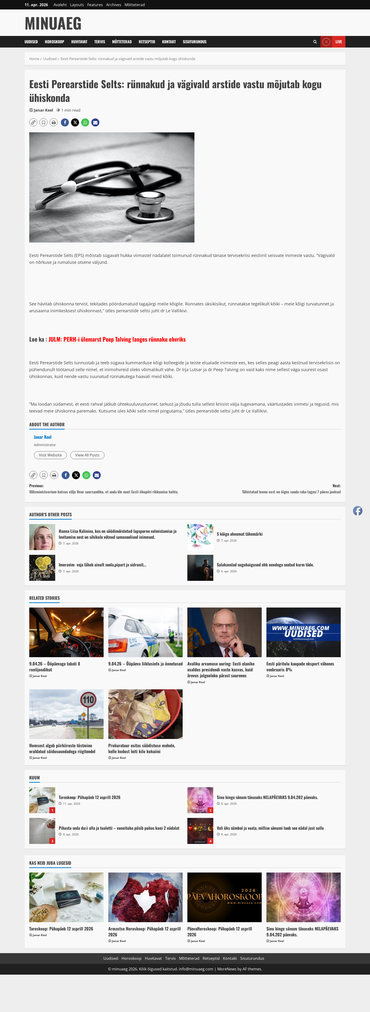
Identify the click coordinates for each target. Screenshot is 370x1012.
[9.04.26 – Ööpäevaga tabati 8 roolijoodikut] (66, 632)
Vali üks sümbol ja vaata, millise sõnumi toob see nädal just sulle (200, 831)
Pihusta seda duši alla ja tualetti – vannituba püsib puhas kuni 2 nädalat (42, 831)
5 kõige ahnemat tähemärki (200, 537)
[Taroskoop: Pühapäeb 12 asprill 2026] (66, 897)
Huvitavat (79, 41)
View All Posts (87, 455)
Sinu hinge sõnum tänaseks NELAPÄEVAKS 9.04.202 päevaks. (200, 800)
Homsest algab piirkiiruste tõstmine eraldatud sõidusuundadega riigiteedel (62, 748)
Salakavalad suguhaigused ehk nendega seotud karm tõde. (200, 568)
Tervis (99, 41)
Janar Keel (43, 110)
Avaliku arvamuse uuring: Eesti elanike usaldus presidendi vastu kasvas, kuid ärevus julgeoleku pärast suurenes (220, 669)
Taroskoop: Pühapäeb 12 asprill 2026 (42, 800)
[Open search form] (315, 41)
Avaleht (60, 4)
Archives (113, 4)
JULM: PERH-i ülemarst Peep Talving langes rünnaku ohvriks (117, 339)
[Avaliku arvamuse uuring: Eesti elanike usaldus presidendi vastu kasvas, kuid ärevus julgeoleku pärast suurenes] (224, 632)
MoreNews (226, 969)
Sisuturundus (194, 41)
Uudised (31, 41)
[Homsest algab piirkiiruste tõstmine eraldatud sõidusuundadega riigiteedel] (66, 714)
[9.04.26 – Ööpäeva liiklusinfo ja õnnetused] (145, 632)
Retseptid (147, 41)
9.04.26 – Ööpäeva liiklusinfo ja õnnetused (145, 663)
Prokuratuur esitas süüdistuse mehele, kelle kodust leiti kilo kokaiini (141, 748)
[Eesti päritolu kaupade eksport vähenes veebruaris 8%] (303, 632)
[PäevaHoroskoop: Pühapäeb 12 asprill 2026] (224, 897)
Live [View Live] (331, 42)
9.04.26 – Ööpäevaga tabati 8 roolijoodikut (54, 666)
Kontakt (169, 41)
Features (95, 4)
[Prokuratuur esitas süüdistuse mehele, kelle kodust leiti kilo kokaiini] (145, 714)
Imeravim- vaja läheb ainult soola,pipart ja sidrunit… (42, 568)
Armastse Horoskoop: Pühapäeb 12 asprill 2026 (144, 931)
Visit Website (50, 455)
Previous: (107, 489)
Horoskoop (54, 41)
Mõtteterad (135, 4)
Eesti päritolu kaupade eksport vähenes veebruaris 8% (300, 666)
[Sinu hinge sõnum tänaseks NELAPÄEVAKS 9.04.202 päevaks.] (303, 897)
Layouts (77, 4)
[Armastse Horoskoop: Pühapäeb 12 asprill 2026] (145, 897)
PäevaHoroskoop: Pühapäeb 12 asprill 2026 (219, 931)
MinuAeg (53, 22)
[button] (33, 122)
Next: (263, 489)
